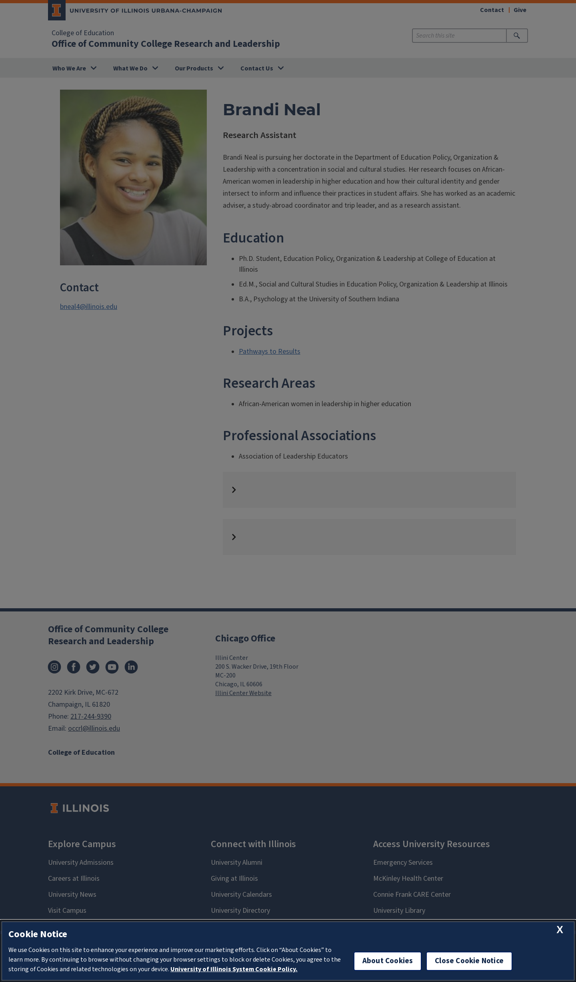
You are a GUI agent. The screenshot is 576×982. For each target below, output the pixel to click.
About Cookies (387, 961)
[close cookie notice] (560, 930)
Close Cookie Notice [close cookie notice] (469, 961)
